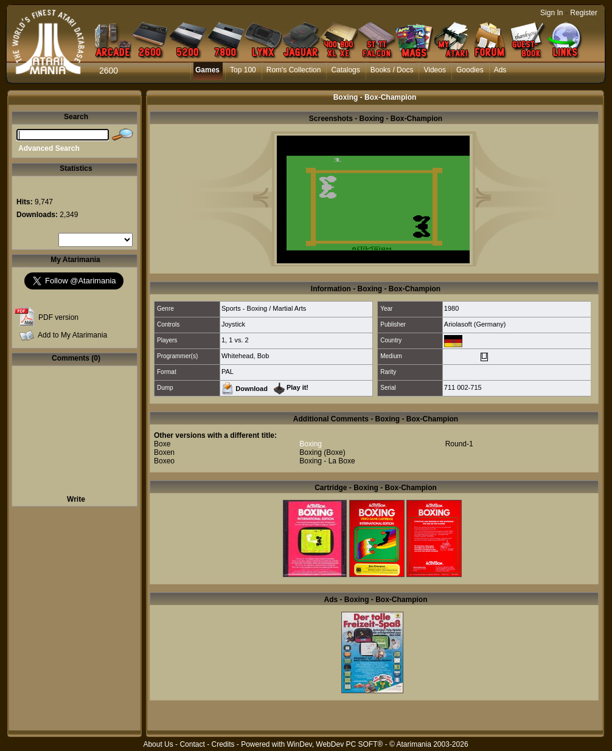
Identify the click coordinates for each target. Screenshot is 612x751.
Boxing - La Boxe (327, 461)
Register (583, 13)
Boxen (164, 452)
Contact (191, 744)
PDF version (58, 317)
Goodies (470, 70)
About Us (158, 744)
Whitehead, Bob (245, 355)
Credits (222, 744)
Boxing (310, 444)
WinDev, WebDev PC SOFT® (335, 744)
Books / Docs (392, 70)
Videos (434, 70)
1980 (451, 308)
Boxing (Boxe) (322, 452)
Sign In (551, 13)
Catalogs (345, 70)
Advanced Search (49, 148)
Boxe (162, 444)
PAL (227, 371)
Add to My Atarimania (72, 335)
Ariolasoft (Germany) (475, 324)
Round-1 (459, 444)
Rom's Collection (293, 70)
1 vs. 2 (238, 340)
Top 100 (243, 70)
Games (207, 70)
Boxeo (164, 461)
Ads (500, 70)
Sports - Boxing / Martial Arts (263, 308)
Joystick (233, 324)
